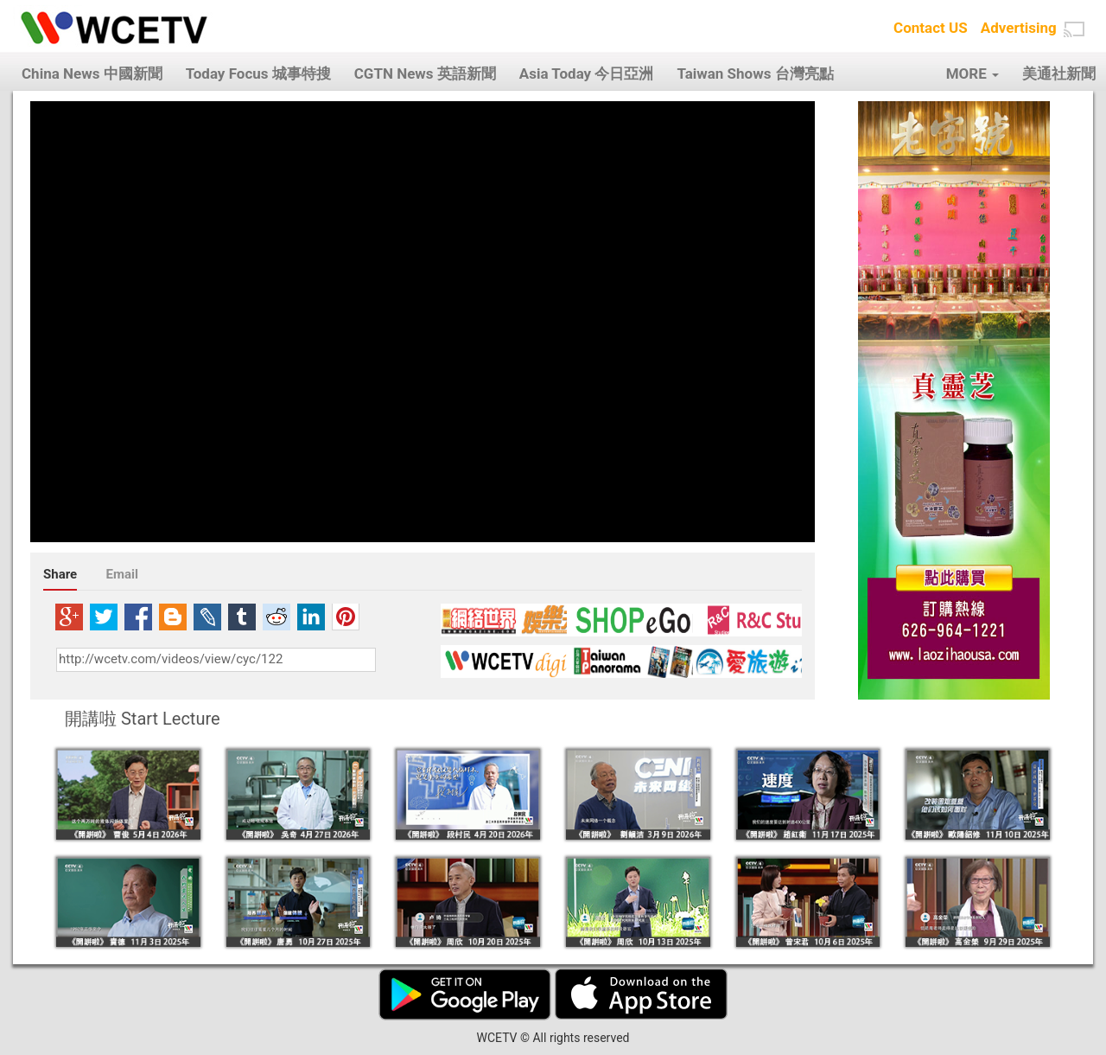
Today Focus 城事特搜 (258, 73)
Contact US (930, 27)
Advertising (1019, 27)
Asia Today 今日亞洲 (586, 73)
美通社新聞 (1059, 73)
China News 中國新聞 (92, 73)
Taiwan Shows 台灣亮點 (755, 73)
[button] (1074, 29)
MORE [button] (972, 73)
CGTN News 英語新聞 (425, 73)
